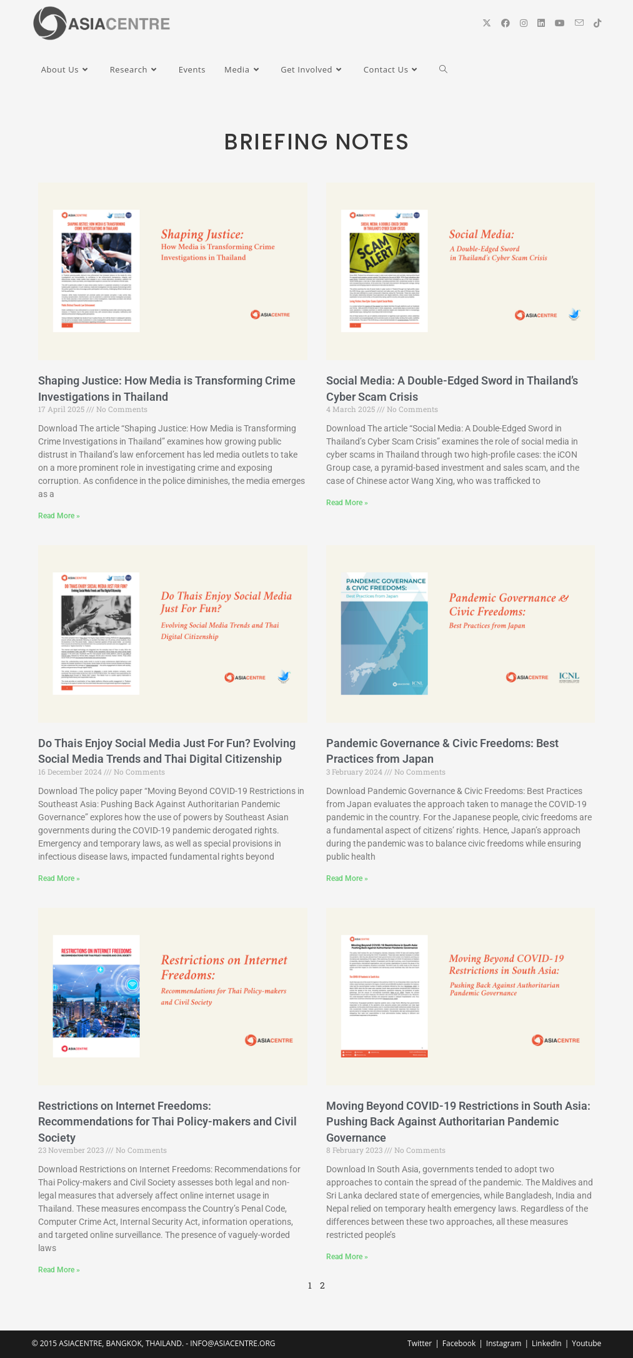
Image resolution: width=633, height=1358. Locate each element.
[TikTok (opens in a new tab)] (597, 23)
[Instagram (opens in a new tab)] (523, 23)
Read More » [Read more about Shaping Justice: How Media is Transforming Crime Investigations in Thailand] (59, 515)
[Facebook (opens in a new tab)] (505, 23)
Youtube (586, 1343)
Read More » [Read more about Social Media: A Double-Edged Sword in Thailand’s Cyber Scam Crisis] (347, 502)
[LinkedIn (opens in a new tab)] (541, 23)
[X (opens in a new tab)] (486, 23)
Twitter (419, 1343)
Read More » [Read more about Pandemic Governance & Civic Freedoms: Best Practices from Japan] (347, 878)
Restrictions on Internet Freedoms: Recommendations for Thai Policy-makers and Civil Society (167, 1121)
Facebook (459, 1343)
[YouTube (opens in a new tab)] (560, 23)
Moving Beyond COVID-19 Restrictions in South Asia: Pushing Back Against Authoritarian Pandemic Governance (458, 1121)
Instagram (504, 1343)
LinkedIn (547, 1343)
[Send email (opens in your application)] (579, 23)
